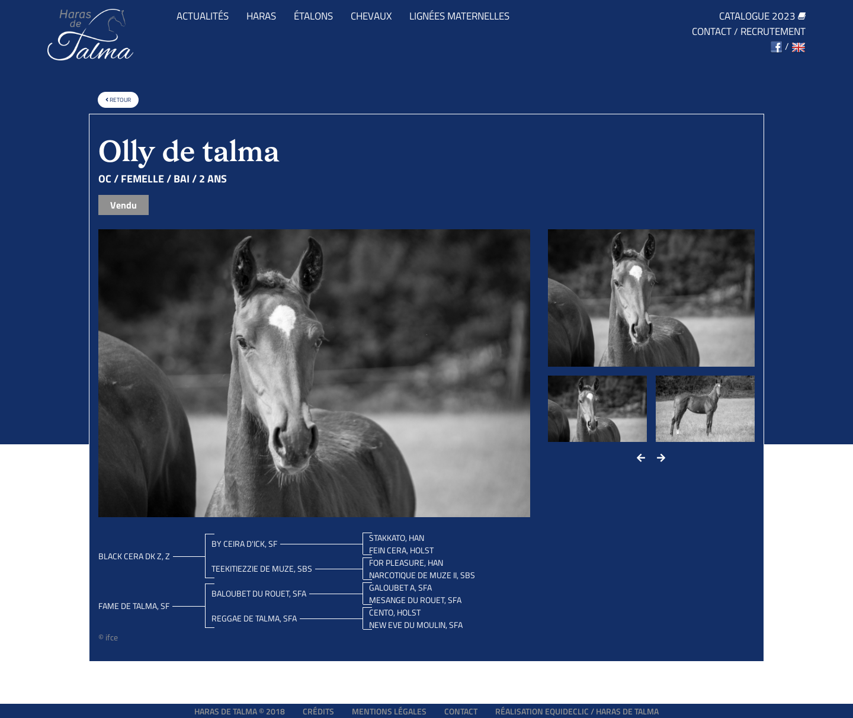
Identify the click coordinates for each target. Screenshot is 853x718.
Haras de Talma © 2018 (239, 711)
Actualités (203, 16)
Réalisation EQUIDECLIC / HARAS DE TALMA (577, 711)
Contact (712, 31)
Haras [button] (261, 16)
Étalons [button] (313, 16)
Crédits (318, 711)
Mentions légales (389, 711)
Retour (118, 99)
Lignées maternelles (459, 16)
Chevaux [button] (371, 16)
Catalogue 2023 (762, 16)
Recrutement (773, 31)
